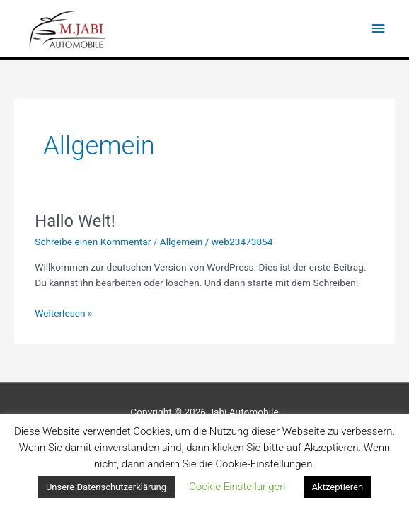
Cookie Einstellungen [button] (237, 486)
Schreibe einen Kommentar (93, 241)
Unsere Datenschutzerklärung (106, 487)
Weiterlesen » (63, 312)
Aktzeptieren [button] (338, 487)
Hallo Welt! (75, 221)
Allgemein (181, 241)
